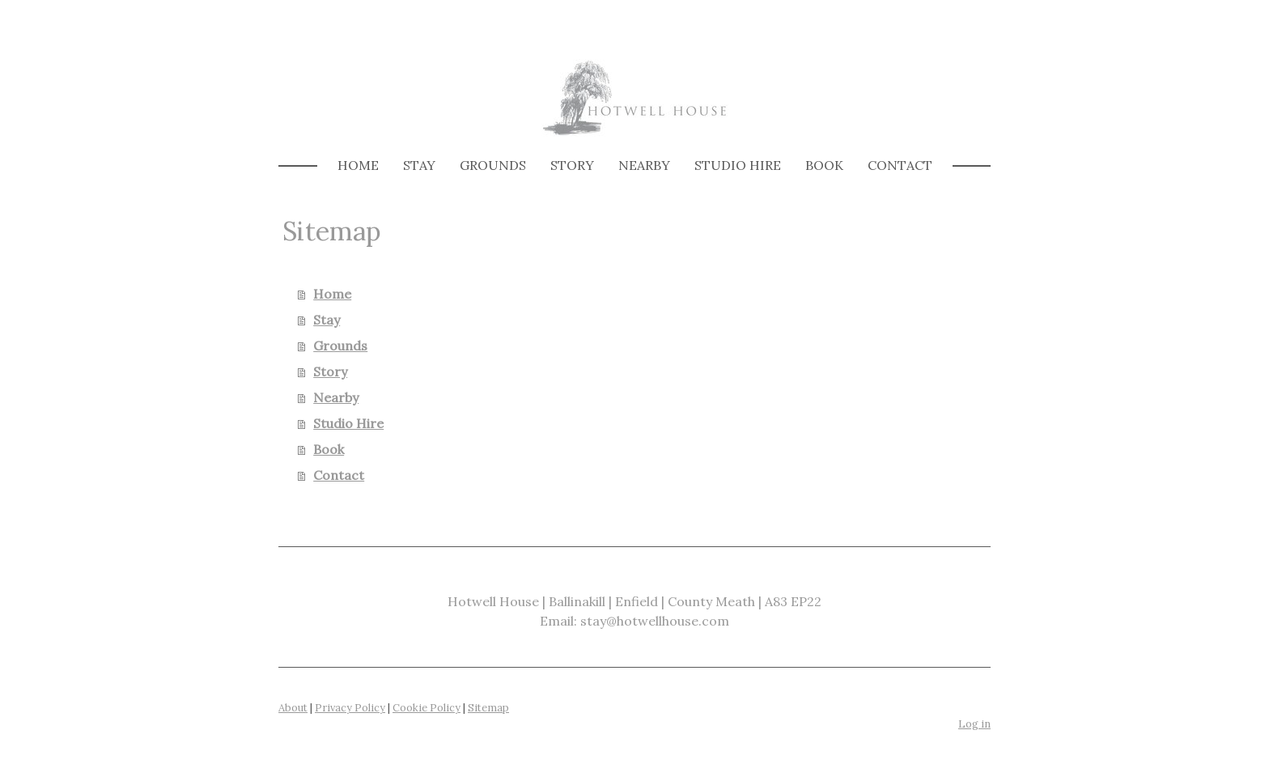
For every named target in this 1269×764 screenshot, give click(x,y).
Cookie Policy (426, 708)
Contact (900, 165)
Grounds (493, 165)
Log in (974, 724)
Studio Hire (737, 165)
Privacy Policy (350, 708)
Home (358, 165)
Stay (419, 165)
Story (572, 165)
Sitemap (488, 708)
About (293, 708)
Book (824, 165)
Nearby (644, 165)
